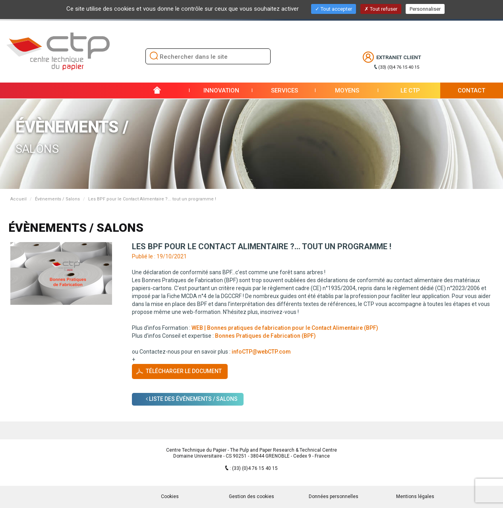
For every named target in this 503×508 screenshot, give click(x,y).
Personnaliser (425, 9)
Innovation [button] (221, 90)
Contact (471, 90)
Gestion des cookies (251, 496)
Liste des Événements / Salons (192, 399)
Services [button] (284, 90)
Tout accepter (333, 9)
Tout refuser (380, 9)
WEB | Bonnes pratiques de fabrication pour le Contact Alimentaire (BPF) (285, 328)
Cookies (170, 496)
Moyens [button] (347, 90)
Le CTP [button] (410, 90)
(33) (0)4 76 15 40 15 (398, 67)
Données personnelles (333, 496)
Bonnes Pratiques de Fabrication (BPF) (265, 336)
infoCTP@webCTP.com (261, 351)
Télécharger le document (184, 371)
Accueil (18, 199)
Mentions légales (415, 496)
